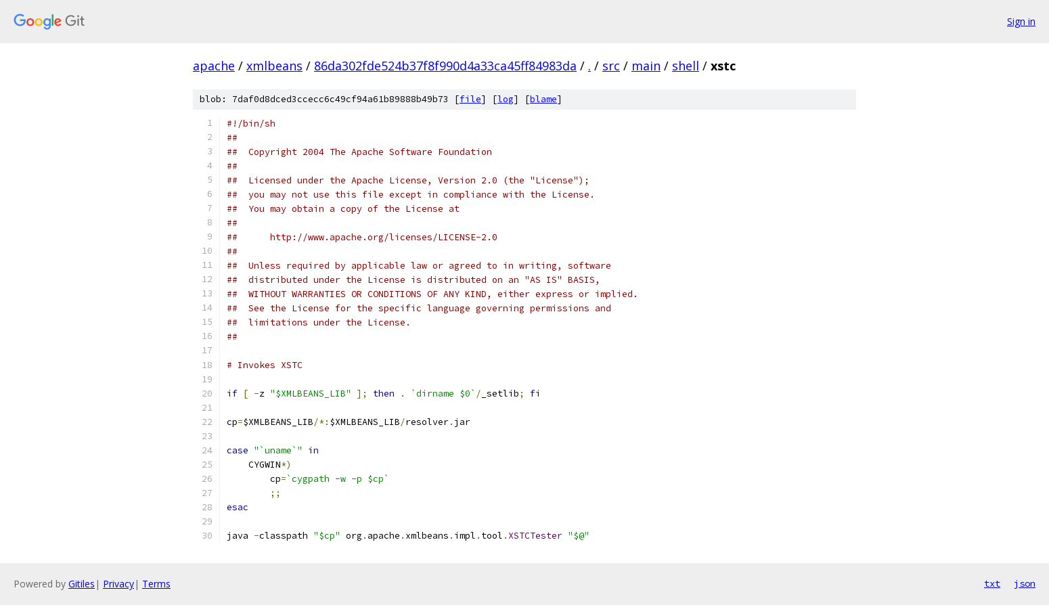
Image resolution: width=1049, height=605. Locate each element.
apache (214, 66)
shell (685, 66)
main (646, 66)
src (611, 66)
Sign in (1021, 21)
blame (543, 99)
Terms (156, 583)
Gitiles (81, 583)
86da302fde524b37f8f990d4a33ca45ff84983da (445, 66)
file (470, 99)
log (505, 99)
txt (992, 583)
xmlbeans (274, 66)
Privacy (118, 583)
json (1024, 583)
